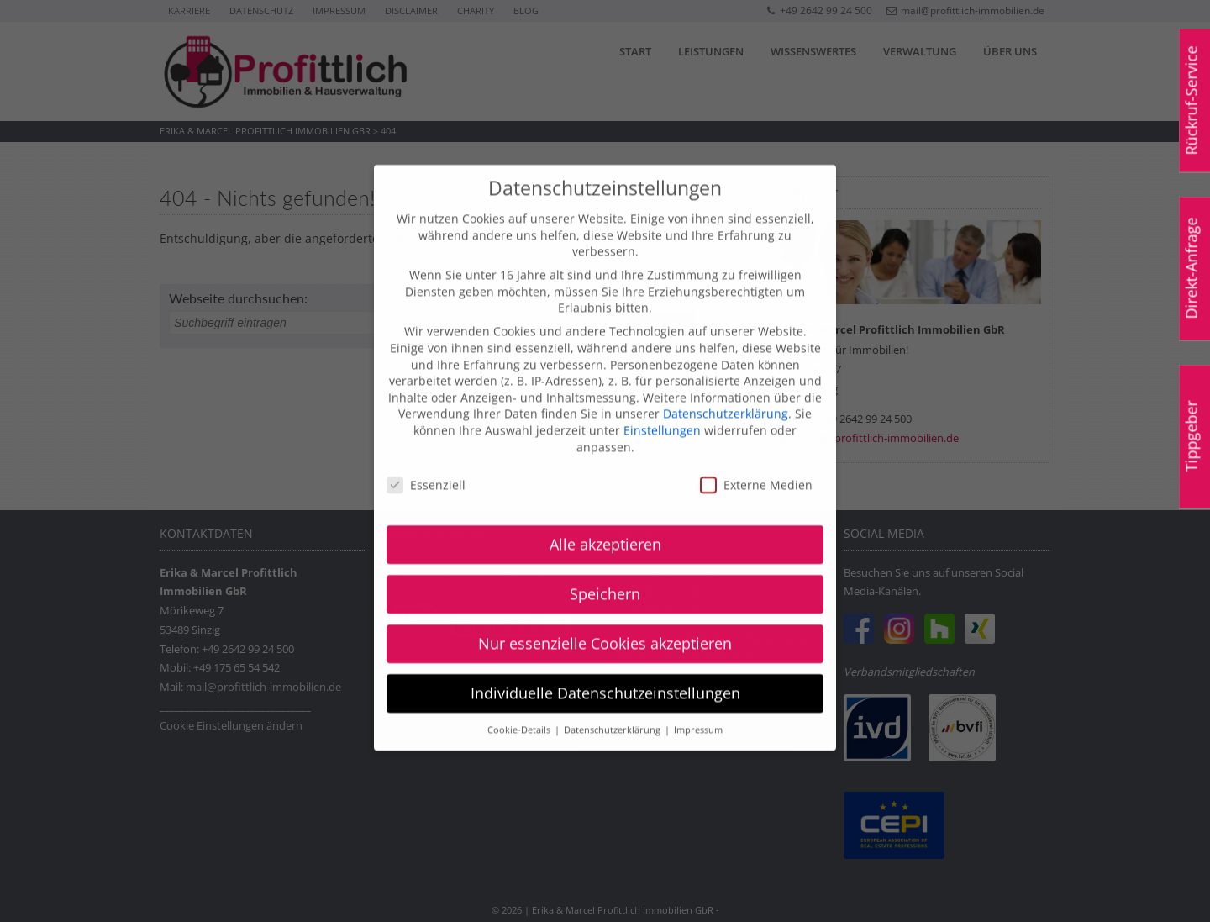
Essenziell (426, 465)
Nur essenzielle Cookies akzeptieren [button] (605, 624)
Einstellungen (662, 410)
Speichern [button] (605, 574)
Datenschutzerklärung (725, 394)
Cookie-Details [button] (520, 709)
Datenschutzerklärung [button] (613, 709)
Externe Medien (756, 465)
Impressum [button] (698, 709)
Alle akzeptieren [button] (605, 524)
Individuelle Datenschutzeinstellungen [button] (605, 673)
